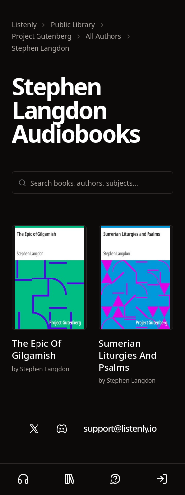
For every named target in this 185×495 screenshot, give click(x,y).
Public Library (73, 24)
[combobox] (98, 182)
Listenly (24, 24)
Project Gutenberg (42, 36)
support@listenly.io (119, 428)
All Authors (103, 36)
